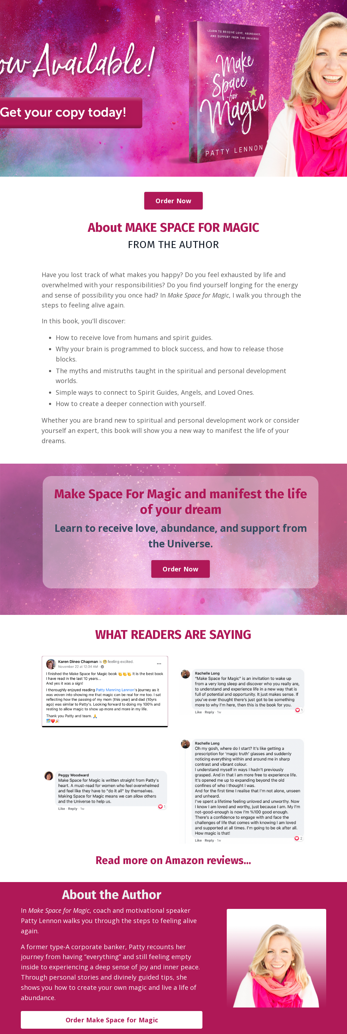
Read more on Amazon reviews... (173, 860)
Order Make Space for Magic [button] (112, 1020)
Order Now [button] (173, 200)
